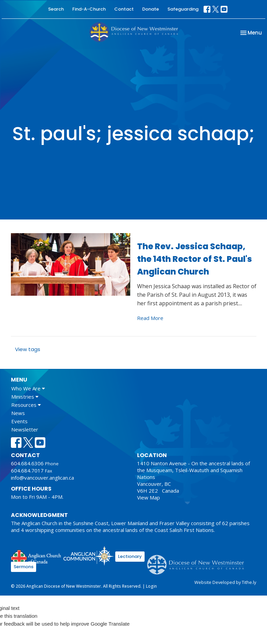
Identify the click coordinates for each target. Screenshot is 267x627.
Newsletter (24, 429)
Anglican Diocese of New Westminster (198, 561)
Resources (26, 404)
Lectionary (130, 556)
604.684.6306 (27, 463)
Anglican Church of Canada (36, 556)
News (18, 413)
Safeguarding (182, 9)
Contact (124, 9)
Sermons (23, 566)
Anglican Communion (88, 555)
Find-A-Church (89, 9)
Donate (150, 9)
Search (56, 9)
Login (151, 586)
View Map (148, 497)
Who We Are (28, 388)
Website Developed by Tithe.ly (225, 582)
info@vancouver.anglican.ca (42, 477)
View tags (27, 349)
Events (19, 421)
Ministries (25, 396)
